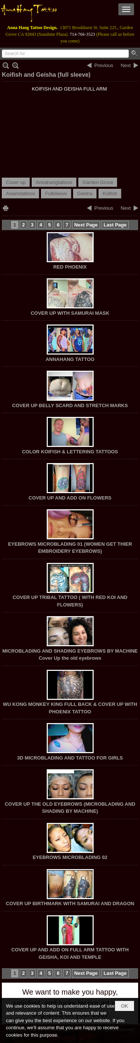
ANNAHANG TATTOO (70, 359)
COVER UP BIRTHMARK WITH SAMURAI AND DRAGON (70, 903)
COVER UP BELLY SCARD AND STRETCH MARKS (70, 405)
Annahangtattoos (54, 182)
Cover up (16, 182)
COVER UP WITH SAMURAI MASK (70, 313)
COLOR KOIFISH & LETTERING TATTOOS (70, 451)
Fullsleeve (56, 193)
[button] (126, 9)
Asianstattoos (20, 193)
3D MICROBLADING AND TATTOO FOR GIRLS (70, 758)
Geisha (85, 193)
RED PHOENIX (70, 267)
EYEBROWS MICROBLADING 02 (69, 857)
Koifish (110, 193)
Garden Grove (98, 182)
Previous (103, 65)
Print (5, 208)
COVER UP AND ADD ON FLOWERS (70, 498)
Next (126, 65)
